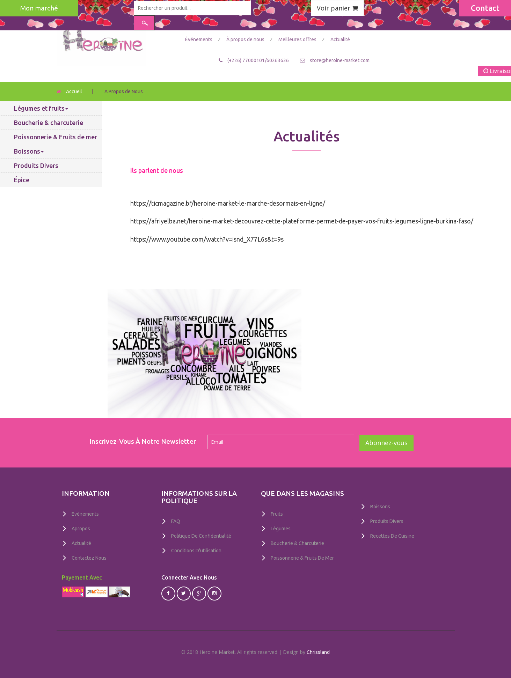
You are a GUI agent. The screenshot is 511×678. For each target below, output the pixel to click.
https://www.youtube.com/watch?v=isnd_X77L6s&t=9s (207, 239)
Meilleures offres (297, 39)
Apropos (81, 528)
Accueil (74, 91)
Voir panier (337, 8)
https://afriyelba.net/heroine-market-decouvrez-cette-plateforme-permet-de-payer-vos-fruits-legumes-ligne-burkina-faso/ (301, 221)
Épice (21, 179)
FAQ (175, 521)
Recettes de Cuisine (392, 535)
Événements (199, 39)
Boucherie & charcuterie (48, 122)
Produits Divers (36, 165)
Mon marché (39, 8)
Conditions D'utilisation (196, 550)
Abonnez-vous (386, 443)
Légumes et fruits (41, 108)
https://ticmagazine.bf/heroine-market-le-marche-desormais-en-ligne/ (227, 203)
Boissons (29, 151)
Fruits (277, 514)
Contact (485, 7)
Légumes (281, 528)
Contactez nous (89, 557)
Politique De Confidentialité (201, 535)
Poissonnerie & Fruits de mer (55, 136)
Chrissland (318, 651)
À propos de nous (245, 39)
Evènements (85, 514)
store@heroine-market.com (340, 60)
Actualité (340, 39)
